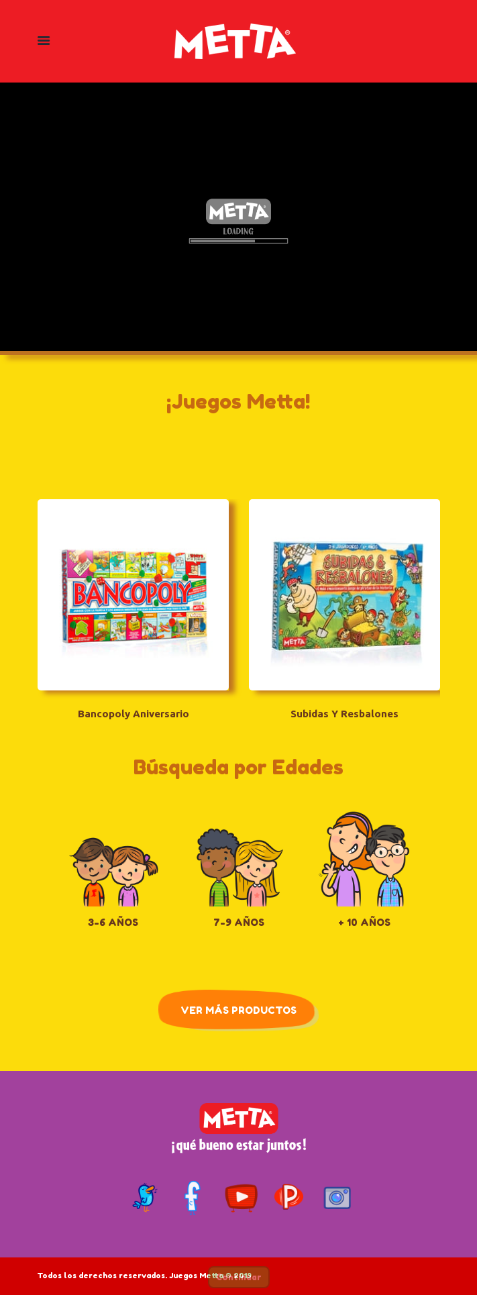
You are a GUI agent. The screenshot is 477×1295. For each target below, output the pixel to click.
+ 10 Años (364, 922)
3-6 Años (113, 922)
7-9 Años (238, 922)
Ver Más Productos (238, 1009)
